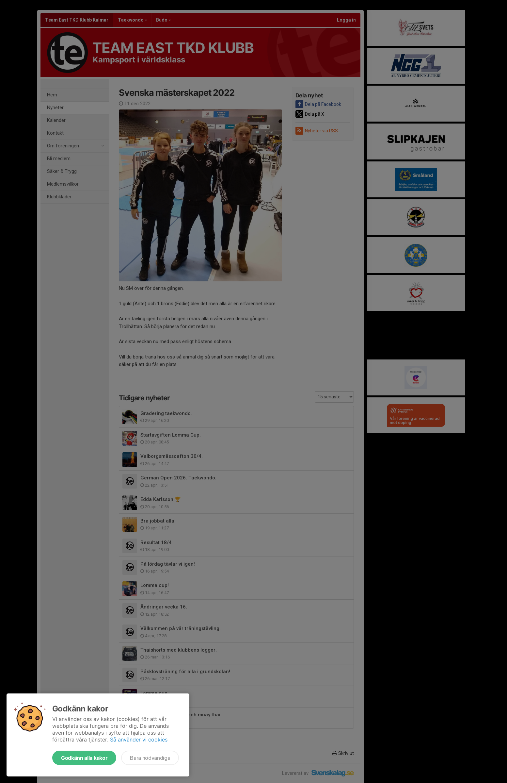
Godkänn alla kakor (84, 758)
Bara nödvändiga (150, 758)
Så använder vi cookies (138, 739)
